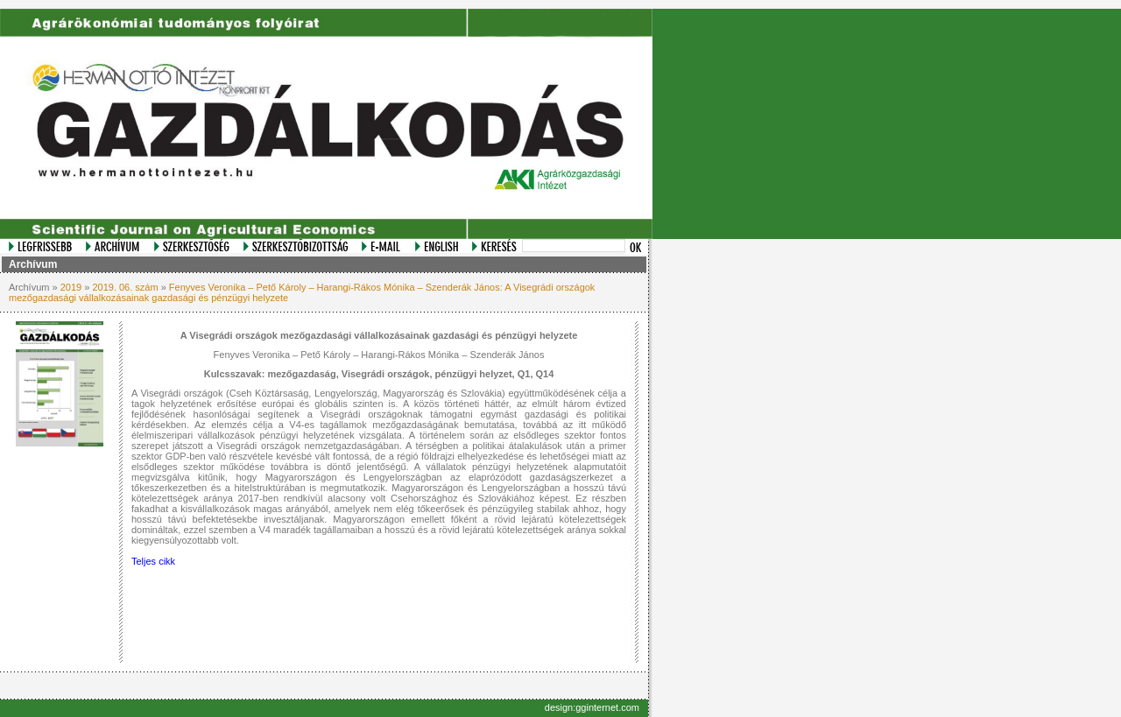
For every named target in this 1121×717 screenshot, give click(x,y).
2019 (70, 287)
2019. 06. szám (125, 287)
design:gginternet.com (592, 707)
